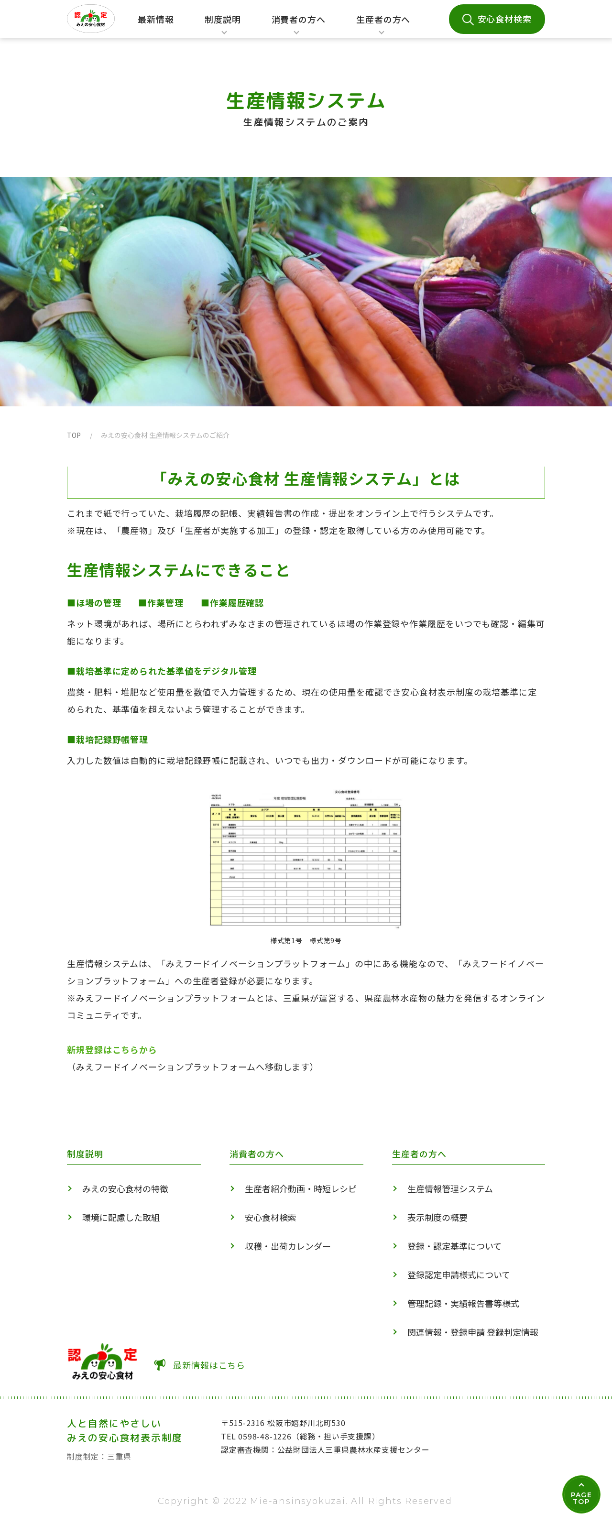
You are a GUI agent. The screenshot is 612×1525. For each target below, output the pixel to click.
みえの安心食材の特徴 (125, 1188)
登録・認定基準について (454, 1246)
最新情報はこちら (209, 1365)
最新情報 (156, 19)
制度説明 (220, 26)
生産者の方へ (383, 26)
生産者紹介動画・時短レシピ (301, 1188)
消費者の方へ (298, 26)
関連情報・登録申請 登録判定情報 (472, 1332)
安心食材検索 (505, 18)
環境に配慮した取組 (121, 1217)
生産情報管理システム (450, 1188)
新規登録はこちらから (112, 1049)
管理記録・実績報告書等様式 (463, 1303)
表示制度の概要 (437, 1217)
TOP (74, 435)
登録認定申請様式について (458, 1274)
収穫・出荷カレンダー (288, 1246)
